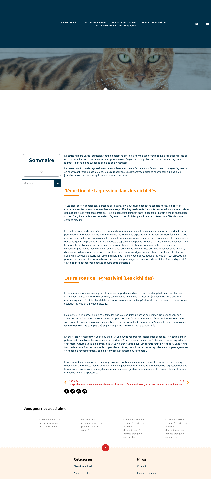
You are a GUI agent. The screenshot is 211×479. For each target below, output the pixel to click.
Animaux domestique (153, 22)
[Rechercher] (57, 183)
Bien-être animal (70, 22)
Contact (141, 466)
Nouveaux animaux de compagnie (116, 25)
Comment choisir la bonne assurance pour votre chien (49, 423)
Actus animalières (95, 22)
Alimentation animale (123, 22)
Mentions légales (146, 473)
